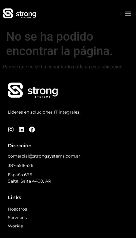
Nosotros (17, 209)
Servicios (17, 217)
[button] (128, 13)
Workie (15, 226)
